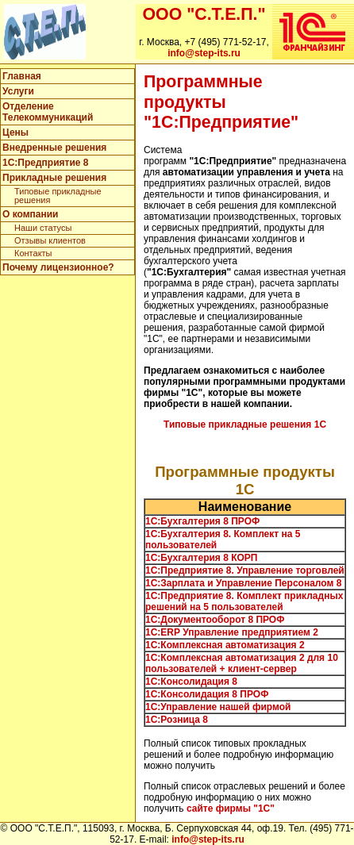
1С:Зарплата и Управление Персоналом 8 (243, 583)
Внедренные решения (54, 147)
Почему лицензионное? (58, 267)
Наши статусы (42, 227)
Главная (21, 76)
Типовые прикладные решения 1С (245, 424)
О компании (30, 214)
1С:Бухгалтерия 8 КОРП (201, 557)
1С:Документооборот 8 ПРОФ (214, 619)
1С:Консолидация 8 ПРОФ (206, 694)
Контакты (33, 253)
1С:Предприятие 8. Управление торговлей (244, 570)
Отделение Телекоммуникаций (47, 112)
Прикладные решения (54, 177)
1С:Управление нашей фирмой (218, 706)
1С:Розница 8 (176, 719)
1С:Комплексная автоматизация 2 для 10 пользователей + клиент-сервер (241, 663)
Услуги (18, 91)
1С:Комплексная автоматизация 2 (225, 645)
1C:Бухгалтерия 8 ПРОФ (202, 521)
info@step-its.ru (203, 53)
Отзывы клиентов (50, 240)
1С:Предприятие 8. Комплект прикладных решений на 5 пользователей (244, 601)
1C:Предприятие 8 (45, 162)
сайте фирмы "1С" (231, 808)
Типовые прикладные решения (58, 195)
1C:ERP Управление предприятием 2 (231, 632)
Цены (15, 132)
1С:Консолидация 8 (191, 681)
